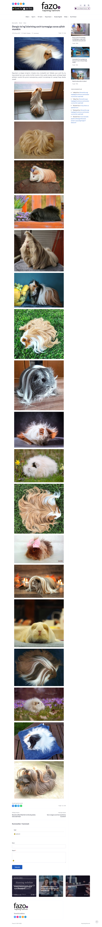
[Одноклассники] (21, 4)
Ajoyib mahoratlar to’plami (79, 81)
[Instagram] (16, 4)
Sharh (14, 850)
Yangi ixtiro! (71, 886)
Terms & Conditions (19, 913)
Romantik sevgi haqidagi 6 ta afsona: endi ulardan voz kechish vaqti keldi (80, 94)
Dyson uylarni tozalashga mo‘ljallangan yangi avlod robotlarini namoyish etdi (79, 39)
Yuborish (17, 867)
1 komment (35, 33)
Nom (13, 843)
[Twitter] (18, 4)
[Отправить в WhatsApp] (21, 806)
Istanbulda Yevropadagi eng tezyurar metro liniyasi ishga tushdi (79, 60)
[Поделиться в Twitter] (18, 806)
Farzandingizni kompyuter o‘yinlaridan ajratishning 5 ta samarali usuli (50, 888)
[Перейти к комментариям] (96, 921)
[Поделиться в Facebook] (13, 806)
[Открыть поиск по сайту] (88, 5)
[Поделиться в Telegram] (16, 806)
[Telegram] (24, 4)
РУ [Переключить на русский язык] (80, 5)
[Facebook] (13, 4)
